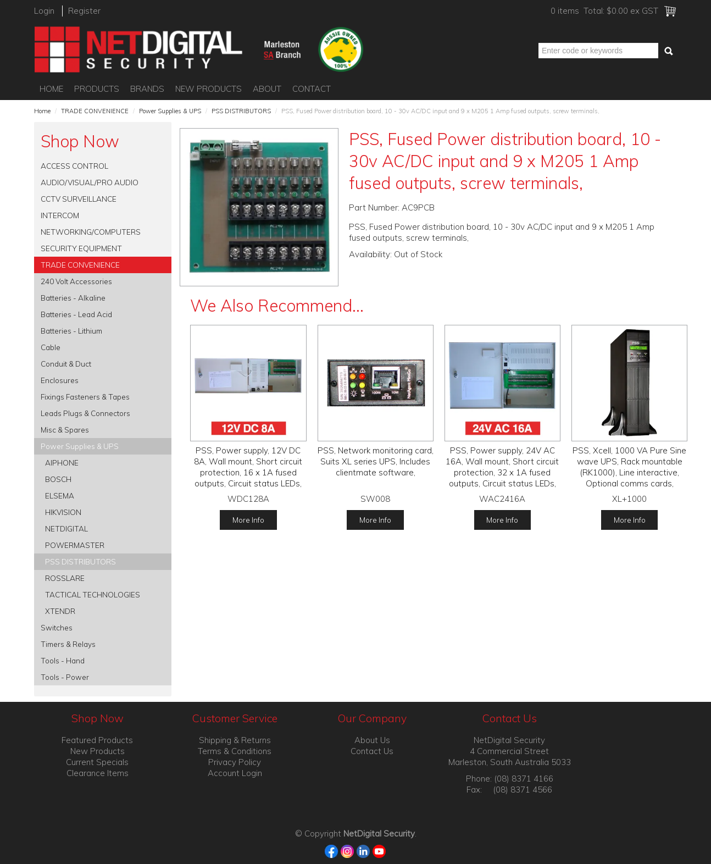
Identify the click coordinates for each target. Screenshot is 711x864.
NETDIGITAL (66, 528)
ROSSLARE (65, 578)
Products (96, 89)
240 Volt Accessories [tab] (76, 281)
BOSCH (58, 479)
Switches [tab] (57, 627)
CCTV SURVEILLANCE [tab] (78, 198)
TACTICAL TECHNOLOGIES (92, 594)
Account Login (235, 773)
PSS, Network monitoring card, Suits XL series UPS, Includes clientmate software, (376, 461)
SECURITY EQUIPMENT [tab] (81, 248)
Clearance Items (97, 773)
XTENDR (60, 611)
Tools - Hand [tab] (63, 660)
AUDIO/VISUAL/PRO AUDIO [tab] (89, 182)
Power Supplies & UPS (170, 111)
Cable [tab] (50, 347)
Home (51, 89)
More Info (248, 519)
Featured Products (97, 740)
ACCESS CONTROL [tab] (74, 165)
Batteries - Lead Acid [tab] (76, 314)
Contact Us (372, 751)
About (267, 89)
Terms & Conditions (234, 751)
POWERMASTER (74, 545)
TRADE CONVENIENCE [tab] (80, 264)
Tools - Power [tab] (65, 677)
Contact (311, 89)
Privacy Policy (234, 762)
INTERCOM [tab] (60, 215)
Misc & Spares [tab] (65, 429)
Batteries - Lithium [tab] (71, 330)
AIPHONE (62, 462)
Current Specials (97, 762)
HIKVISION (63, 512)
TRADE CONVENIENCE (95, 111)
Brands (147, 89)
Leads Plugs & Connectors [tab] (85, 413)
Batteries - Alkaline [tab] (73, 297)
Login (44, 10)
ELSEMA (59, 495)
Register (84, 10)
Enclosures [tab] (60, 380)
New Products (208, 89)
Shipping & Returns (235, 740)
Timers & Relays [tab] (68, 644)
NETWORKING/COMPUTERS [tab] (91, 231)
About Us (372, 740)
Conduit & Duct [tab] (66, 363)
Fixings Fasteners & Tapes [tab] (85, 396)
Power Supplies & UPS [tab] (80, 446)
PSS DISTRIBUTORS (241, 111)
